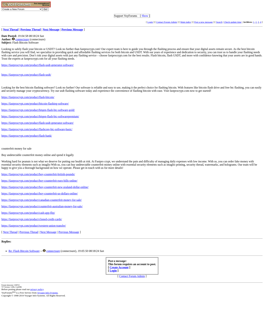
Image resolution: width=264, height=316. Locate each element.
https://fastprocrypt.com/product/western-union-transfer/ (33, 225)
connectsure (22, 39)
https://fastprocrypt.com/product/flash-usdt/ (26, 74)
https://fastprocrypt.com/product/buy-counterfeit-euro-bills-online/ (39, 180)
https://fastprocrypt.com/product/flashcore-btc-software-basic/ (36, 129)
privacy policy (37, 289)
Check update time (232, 22)
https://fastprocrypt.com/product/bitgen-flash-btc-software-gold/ (38, 110)
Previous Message (68, 232)
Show (145, 15)
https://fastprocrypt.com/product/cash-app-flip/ (28, 212)
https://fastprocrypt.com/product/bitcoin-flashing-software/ (35, 103)
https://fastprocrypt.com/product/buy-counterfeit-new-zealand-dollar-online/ (45, 187)
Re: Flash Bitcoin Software (24, 250)
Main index (185, 22)
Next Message (48, 232)
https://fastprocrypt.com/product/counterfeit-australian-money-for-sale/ (42, 206)
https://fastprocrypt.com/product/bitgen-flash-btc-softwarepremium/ (40, 116)
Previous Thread (28, 232)
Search (219, 22)
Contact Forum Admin (166, 22)
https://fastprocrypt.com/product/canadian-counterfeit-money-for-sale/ (41, 199)
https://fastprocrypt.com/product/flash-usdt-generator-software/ (37, 65)
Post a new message (203, 22)
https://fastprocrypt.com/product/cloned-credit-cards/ (31, 219)
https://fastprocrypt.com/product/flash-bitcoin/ (27, 97)
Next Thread (10, 232)
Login (150, 22)
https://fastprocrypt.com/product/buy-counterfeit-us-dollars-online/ (39, 193)
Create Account (119, 267)
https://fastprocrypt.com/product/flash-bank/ (26, 135)
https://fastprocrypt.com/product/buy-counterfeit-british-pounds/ (38, 174)
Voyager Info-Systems (47, 292)
